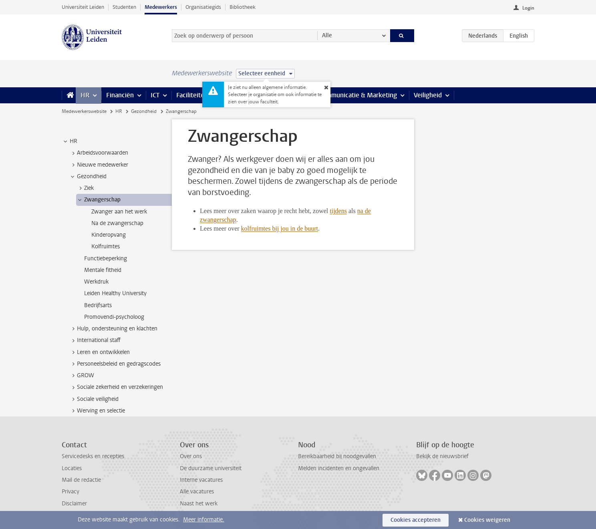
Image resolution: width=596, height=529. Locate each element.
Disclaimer (74, 503)
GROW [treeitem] (81, 376)
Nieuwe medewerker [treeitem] (98, 165)
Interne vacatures (201, 480)
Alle (327, 35)
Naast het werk (198, 503)
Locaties (72, 468)
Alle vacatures (197, 491)
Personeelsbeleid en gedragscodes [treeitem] (115, 364)
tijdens (338, 210)
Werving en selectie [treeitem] (97, 411)
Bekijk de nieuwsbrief (442, 456)
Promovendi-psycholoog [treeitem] (114, 317)
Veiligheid (428, 95)
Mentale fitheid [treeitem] (102, 270)
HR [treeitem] (69, 141)
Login (528, 8)
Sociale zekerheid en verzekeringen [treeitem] (116, 387)
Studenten (124, 7)
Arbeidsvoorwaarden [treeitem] (98, 153)
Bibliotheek (243, 7)
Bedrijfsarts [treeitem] (98, 305)
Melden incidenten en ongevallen (338, 468)
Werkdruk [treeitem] (96, 282)
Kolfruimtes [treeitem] (105, 246)
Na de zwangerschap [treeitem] (117, 223)
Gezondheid (144, 111)
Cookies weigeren (487, 520)
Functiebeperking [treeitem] (105, 258)
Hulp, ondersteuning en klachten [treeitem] (113, 329)
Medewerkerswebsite (84, 111)
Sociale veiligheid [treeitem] (94, 399)
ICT (155, 95)
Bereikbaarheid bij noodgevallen (337, 456)
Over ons (191, 456)
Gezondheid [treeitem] (88, 177)
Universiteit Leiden (83, 7)
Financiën (120, 95)
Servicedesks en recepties (93, 456)
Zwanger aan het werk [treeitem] (119, 211)
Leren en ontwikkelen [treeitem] (99, 352)
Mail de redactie (81, 480)
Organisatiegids (203, 7)
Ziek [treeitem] (85, 188)
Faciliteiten (192, 95)
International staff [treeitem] (95, 340)
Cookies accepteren (416, 520)
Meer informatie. (203, 519)
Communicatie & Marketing (358, 95)
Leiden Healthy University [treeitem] (115, 293)
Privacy (70, 491)
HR (85, 95)
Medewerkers (161, 7)
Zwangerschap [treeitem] (99, 200)
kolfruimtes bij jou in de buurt (279, 228)
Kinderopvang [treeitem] (108, 235)
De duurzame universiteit (211, 468)
